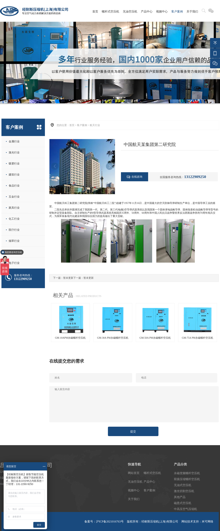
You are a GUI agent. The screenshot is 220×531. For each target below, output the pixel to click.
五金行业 (14, 196)
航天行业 (95, 125)
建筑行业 (14, 174)
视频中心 (162, 11)
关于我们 (192, 11)
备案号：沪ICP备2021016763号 (104, 521)
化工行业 (14, 218)
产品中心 (146, 11)
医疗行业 (14, 229)
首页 (95, 11)
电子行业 (14, 263)
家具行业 (14, 207)
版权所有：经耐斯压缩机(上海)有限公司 (152, 521)
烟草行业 (14, 240)
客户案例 (177, 11)
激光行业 (14, 152)
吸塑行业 (14, 163)
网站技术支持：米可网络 (197, 521)
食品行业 (14, 185)
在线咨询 (134, 176)
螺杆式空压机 (110, 11)
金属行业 (14, 141)
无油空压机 (130, 11)
